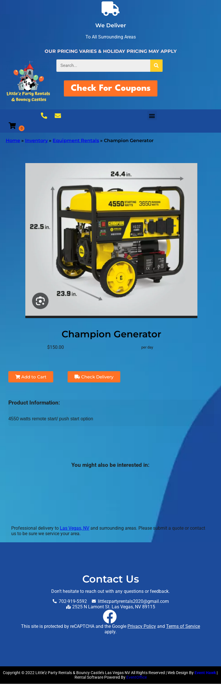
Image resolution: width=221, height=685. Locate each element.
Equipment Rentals (76, 141)
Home (13, 141)
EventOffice (136, 678)
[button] (152, 116)
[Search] (156, 65)
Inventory (36, 141)
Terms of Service (183, 627)
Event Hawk (205, 674)
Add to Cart (30, 378)
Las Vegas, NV (74, 529)
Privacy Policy (141, 627)
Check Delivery (94, 378)
